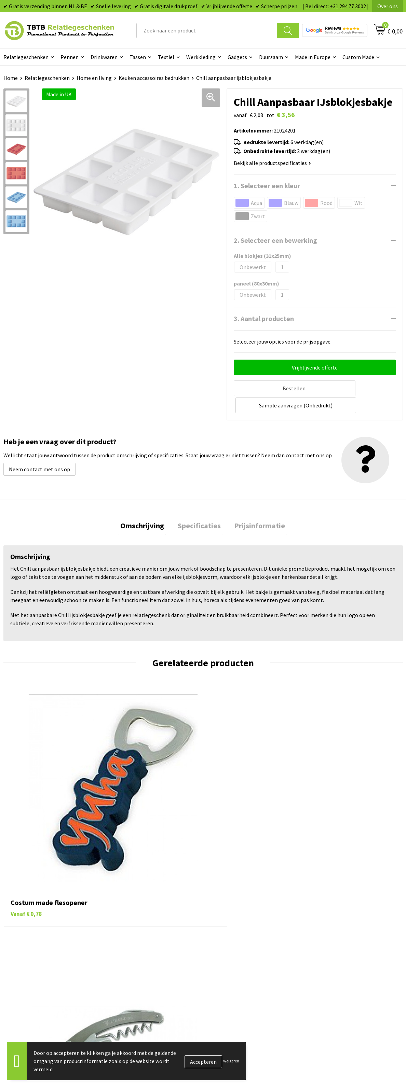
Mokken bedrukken (234, 938)
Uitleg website (129, 918)
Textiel (166, 57)
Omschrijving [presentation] (145, 507)
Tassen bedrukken (233, 907)
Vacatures (321, 907)
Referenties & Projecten (338, 928)
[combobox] (206, 30)
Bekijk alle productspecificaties (272, 162)
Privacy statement (332, 938)
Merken (220, 969)
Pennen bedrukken (233, 897)
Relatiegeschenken (47, 77)
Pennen (69, 57)
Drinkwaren (104, 57)
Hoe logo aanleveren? (137, 949)
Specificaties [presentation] (199, 507)
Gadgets (237, 57)
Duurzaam (271, 57)
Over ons (387, 6)
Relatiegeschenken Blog (339, 918)
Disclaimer (322, 949)
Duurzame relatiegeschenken (246, 918)
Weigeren (231, 1060)
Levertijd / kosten (132, 907)
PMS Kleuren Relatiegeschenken (150, 938)
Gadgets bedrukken (234, 928)
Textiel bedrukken (233, 949)
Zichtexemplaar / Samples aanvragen (156, 959)
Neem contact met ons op (39, 450)
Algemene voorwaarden (338, 959)
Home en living (94, 77)
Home (10, 77)
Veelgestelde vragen (136, 897)
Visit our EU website (333, 969)
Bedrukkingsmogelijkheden (144, 928)
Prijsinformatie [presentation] (256, 507)
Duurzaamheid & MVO (137, 969)
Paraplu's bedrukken (235, 959)
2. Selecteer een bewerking (275, 240)
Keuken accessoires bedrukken (154, 77)
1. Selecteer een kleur (267, 185)
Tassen (138, 57)
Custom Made (358, 57)
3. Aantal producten (264, 318)
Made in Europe (312, 57)
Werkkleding (201, 57)
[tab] (145, 508)
